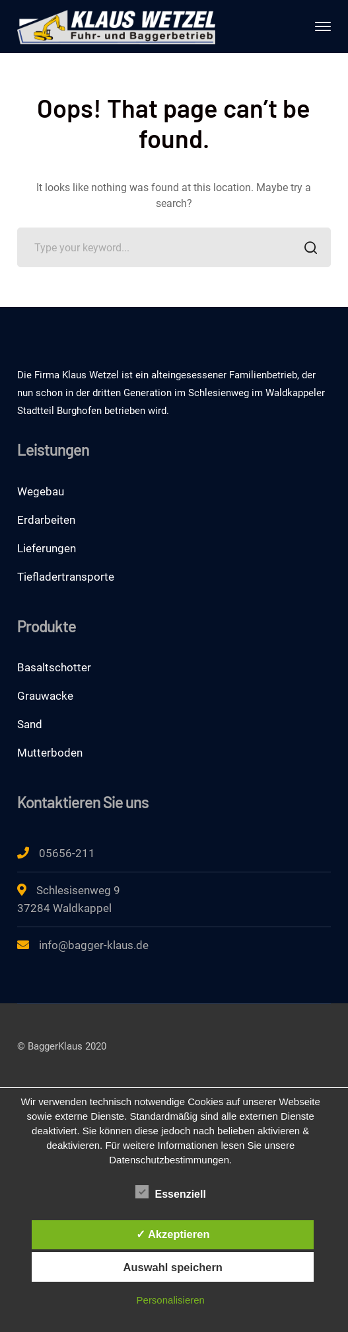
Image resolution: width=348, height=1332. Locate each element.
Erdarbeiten (46, 519)
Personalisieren (171, 1300)
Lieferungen (46, 548)
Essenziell (170, 1192)
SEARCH (307, 249)
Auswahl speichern (173, 1267)
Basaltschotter (54, 667)
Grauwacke (45, 695)
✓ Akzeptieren (173, 1234)
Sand (29, 724)
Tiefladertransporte (65, 576)
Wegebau (40, 491)
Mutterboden (50, 752)
